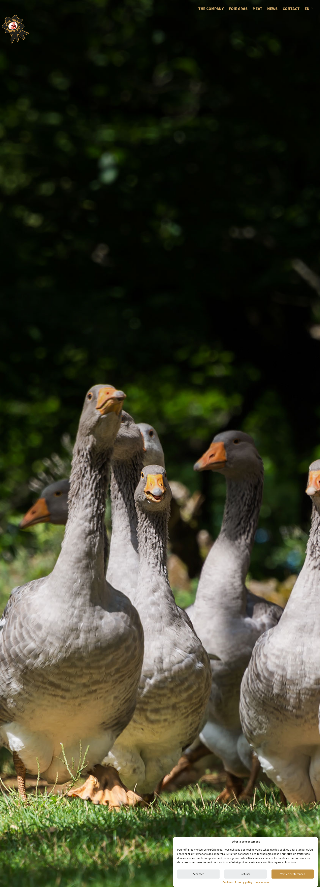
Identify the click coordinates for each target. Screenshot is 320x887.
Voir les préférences (292, 874)
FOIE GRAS (238, 8)
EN (307, 8)
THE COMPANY (211, 8)
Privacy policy (244, 882)
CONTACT (291, 8)
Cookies (227, 882)
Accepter (198, 874)
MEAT (257, 8)
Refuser (245, 874)
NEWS (272, 8)
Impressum (262, 882)
